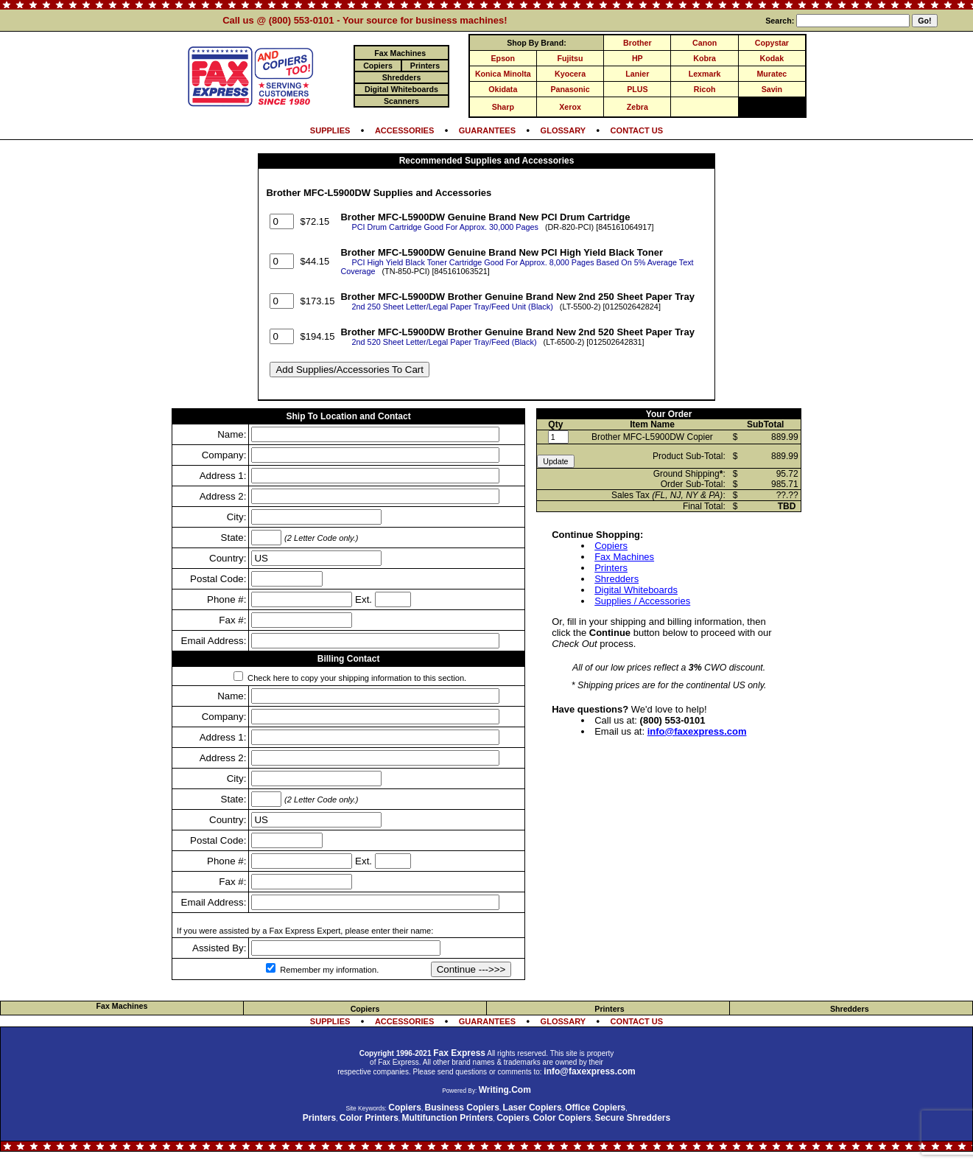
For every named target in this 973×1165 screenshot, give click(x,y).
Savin (772, 89)
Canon (704, 42)
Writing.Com (505, 1090)
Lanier (637, 73)
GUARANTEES (487, 130)
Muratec (771, 73)
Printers (611, 567)
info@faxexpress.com (697, 731)
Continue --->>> (471, 969)
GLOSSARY (563, 130)
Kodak (772, 58)
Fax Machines (624, 556)
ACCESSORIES (404, 130)
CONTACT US (637, 130)
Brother (637, 42)
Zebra (637, 106)
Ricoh (705, 89)
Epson (503, 58)
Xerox (570, 106)
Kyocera (570, 73)
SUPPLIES (330, 130)
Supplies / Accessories (642, 600)
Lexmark (705, 73)
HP (637, 58)
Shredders (616, 578)
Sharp (503, 106)
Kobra (704, 58)
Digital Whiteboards (636, 589)
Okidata (502, 89)
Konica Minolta (503, 73)
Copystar (772, 42)
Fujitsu (570, 58)
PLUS (637, 89)
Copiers (611, 545)
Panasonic (569, 89)
